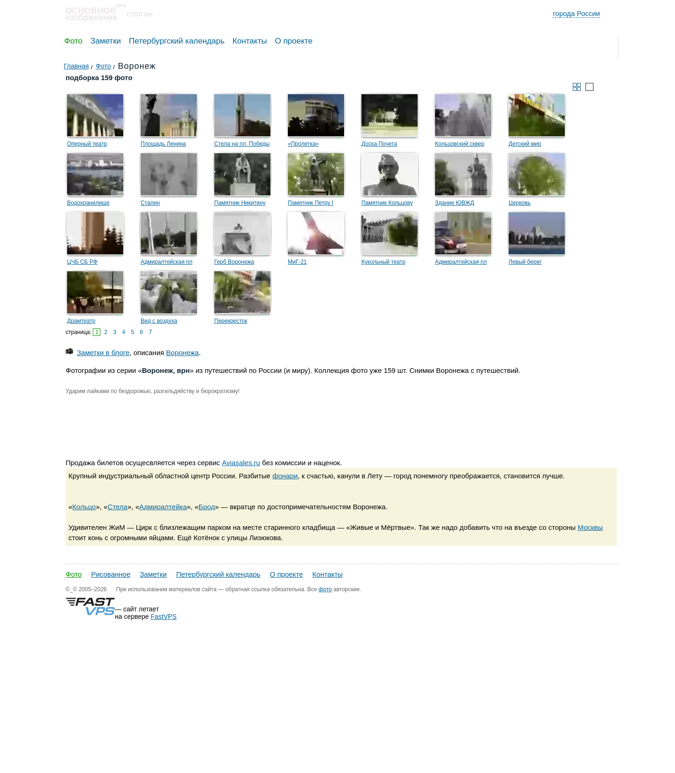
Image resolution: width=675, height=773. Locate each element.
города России (576, 13)
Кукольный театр (383, 262)
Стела (117, 507)
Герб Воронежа (234, 262)
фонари (285, 476)
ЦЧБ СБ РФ (82, 262)
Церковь (520, 203)
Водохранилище (88, 203)
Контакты (249, 41)
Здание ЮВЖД (454, 203)
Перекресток (231, 321)
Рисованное (110, 574)
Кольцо (84, 507)
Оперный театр (87, 144)
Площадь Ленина (163, 144)
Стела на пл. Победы (242, 144)
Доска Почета (379, 144)
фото (325, 589)
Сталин (150, 203)
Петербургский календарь (177, 41)
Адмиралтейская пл (167, 262)
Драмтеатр (81, 321)
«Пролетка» (303, 144)
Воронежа (182, 353)
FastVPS (164, 616)
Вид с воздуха (159, 321)
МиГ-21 (297, 262)
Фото (73, 41)
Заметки (105, 41)
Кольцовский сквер (459, 144)
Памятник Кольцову (387, 203)
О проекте (293, 41)
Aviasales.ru (241, 463)
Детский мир (525, 144)
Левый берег (525, 262)
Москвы (590, 527)
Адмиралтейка (163, 507)
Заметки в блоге (103, 353)
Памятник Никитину (240, 203)
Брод (207, 507)
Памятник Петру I (310, 203)
